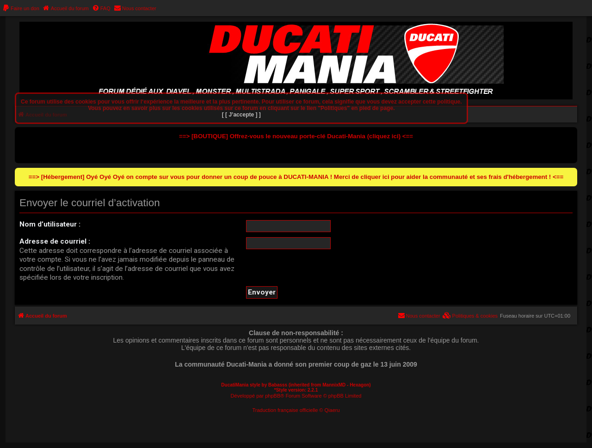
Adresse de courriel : (54, 241)
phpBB (272, 396)
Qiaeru (332, 410)
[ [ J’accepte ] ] (241, 114)
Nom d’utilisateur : (49, 224)
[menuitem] (20, 8)
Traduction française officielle (285, 410)
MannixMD (333, 384)
